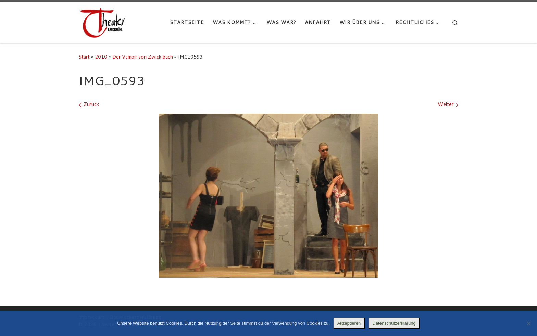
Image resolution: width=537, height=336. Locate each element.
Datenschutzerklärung (393, 323)
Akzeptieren (349, 323)
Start (84, 56)
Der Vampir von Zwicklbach (142, 56)
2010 (101, 56)
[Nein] (528, 323)
